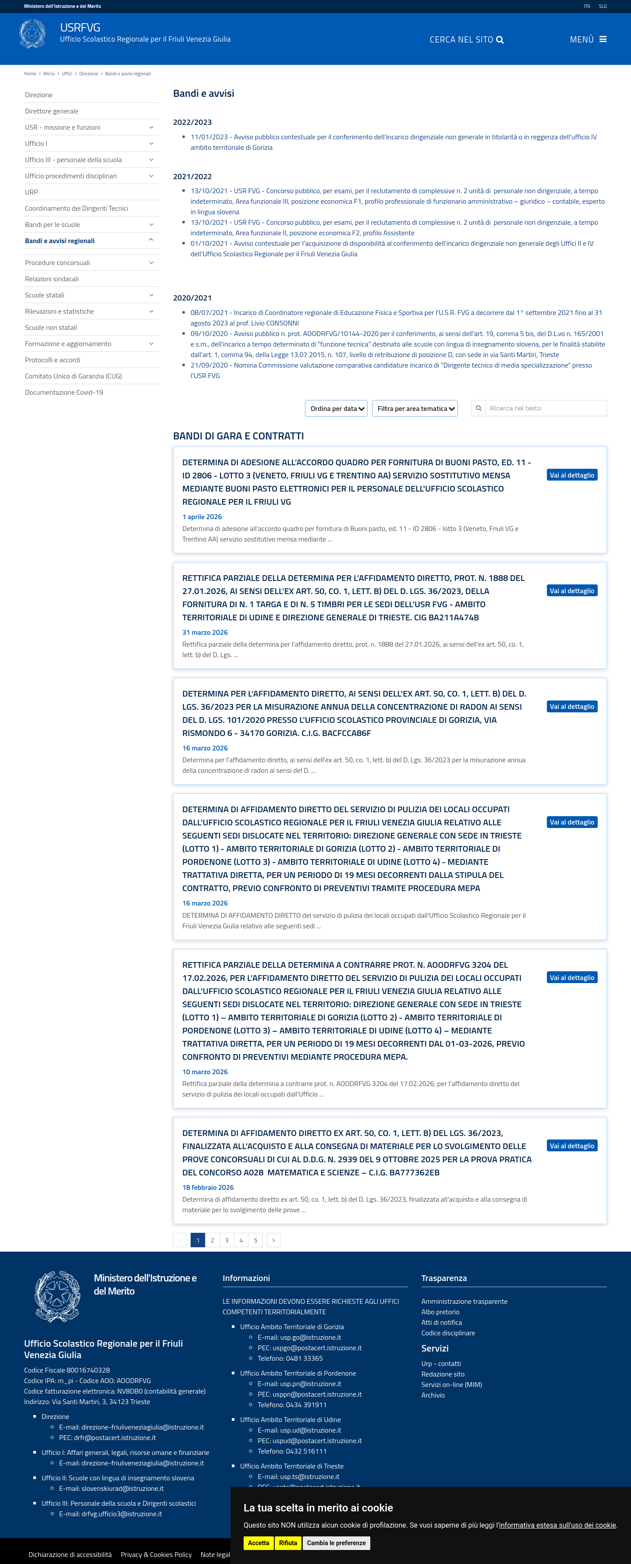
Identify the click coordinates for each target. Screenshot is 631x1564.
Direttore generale (51, 111)
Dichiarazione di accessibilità (70, 1554)
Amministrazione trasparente (465, 1301)
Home (30, 73)
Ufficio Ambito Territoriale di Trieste (292, 1466)
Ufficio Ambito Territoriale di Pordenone (298, 1373)
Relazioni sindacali (52, 278)
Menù (582, 40)
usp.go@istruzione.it (310, 1337)
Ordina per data (334, 408)
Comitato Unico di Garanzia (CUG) (73, 376)
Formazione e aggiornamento (68, 343)
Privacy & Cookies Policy (156, 1554)
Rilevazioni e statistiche (59, 311)
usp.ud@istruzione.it (310, 1430)
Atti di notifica (442, 1322)
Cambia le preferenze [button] (336, 1542)
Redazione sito (443, 1374)
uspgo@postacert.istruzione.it (317, 1347)
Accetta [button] (258, 1542)
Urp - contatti (441, 1363)
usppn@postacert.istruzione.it (317, 1394)
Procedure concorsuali (57, 262)
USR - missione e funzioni (62, 127)
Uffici (67, 73)
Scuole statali (44, 295)
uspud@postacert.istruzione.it (317, 1440)
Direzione (88, 73)
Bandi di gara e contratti (238, 435)
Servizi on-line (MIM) (452, 1384)
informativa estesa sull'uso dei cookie (557, 1525)
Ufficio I (36, 143)
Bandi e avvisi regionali (128, 73)
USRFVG (333, 31)
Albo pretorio (441, 1311)
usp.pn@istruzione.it (310, 1383)
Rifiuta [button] (288, 1542)
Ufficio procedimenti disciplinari (71, 175)
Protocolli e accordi (52, 359)
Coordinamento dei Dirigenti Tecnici (76, 208)
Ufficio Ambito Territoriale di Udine (290, 1419)
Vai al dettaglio (572, 475)
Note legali (216, 1554)
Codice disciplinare (448, 1332)
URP (31, 192)
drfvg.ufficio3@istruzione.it (122, 1513)
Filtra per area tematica (412, 408)
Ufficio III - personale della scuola (73, 159)
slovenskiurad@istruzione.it (123, 1488)
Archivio (433, 1395)
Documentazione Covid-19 (64, 392)
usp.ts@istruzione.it (309, 1476)
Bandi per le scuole (52, 224)
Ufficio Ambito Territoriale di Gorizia (292, 1326)
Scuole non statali (51, 327)
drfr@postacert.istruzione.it (115, 1437)
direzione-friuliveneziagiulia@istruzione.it (143, 1427)
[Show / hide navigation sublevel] (151, 127)
